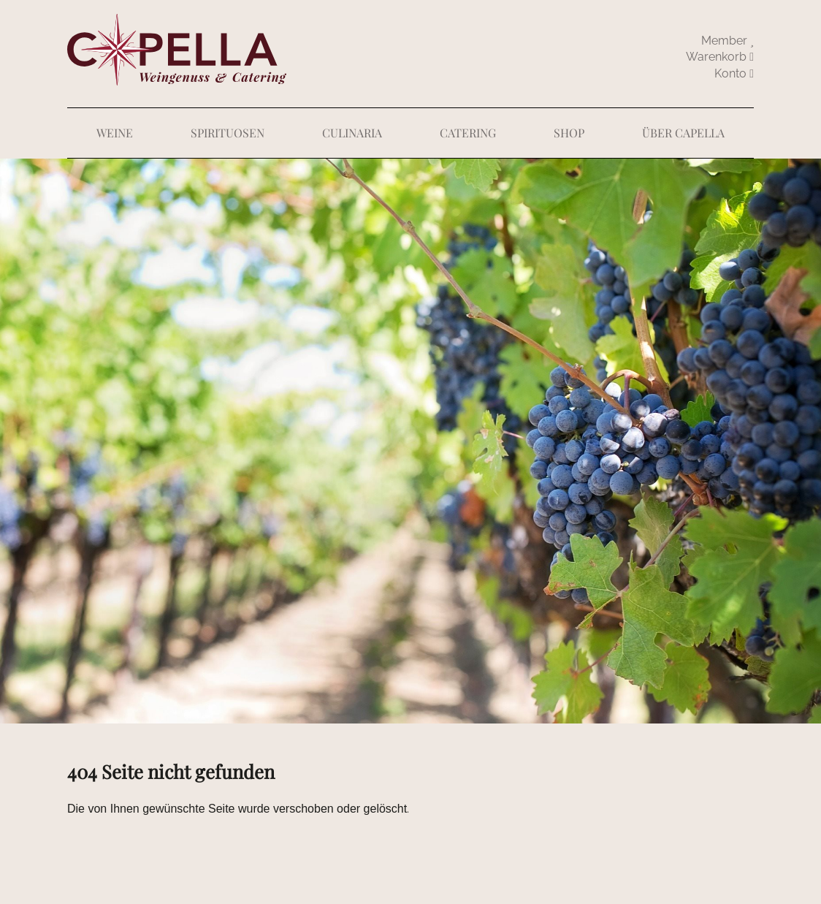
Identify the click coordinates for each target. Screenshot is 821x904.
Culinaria (352, 132)
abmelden (734, 74)
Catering (468, 132)
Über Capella (683, 132)
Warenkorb (720, 57)
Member (727, 41)
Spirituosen (227, 132)
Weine (114, 132)
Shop (569, 132)
